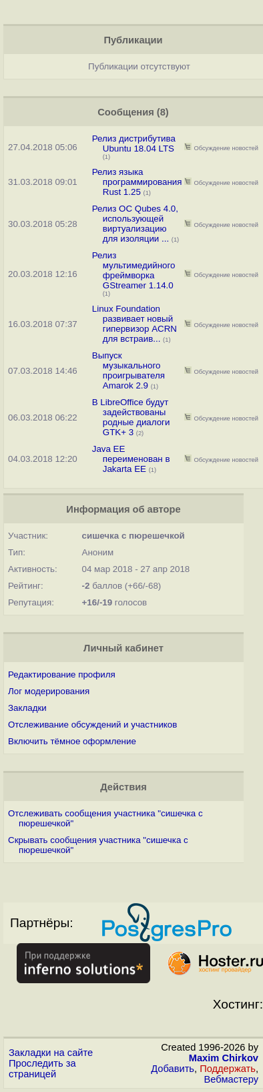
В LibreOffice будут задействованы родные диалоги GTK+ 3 (131, 417)
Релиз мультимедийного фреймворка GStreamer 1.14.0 (134, 270)
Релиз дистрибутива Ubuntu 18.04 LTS (134, 143)
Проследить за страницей (42, 1068)
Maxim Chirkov (223, 1058)
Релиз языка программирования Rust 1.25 (137, 182)
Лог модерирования (48, 691)
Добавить (172, 1068)
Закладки (27, 708)
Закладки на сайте (51, 1052)
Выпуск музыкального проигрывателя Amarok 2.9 (128, 370)
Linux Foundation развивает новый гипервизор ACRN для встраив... (134, 324)
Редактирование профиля (61, 674)
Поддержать (228, 1068)
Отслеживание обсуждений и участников (92, 725)
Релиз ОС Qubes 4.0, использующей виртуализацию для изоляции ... (135, 224)
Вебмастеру (231, 1079)
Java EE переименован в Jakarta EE (131, 459)
